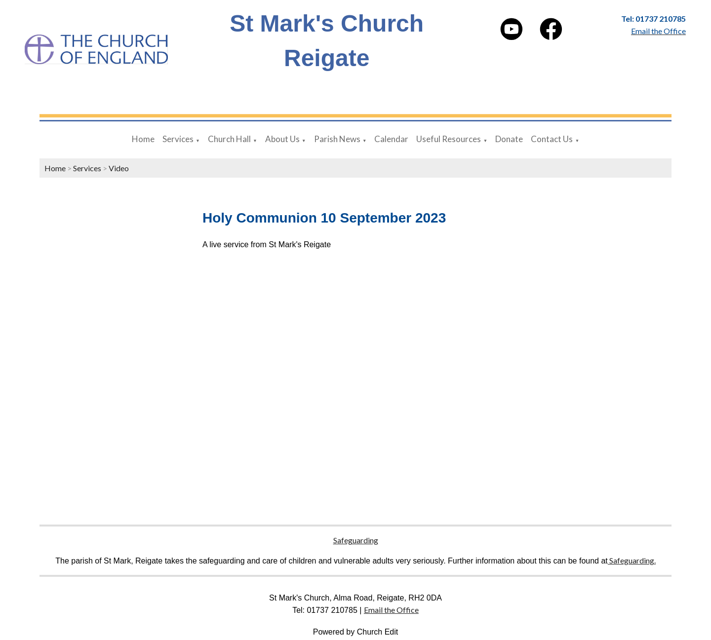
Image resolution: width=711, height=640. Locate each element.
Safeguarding (355, 540)
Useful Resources (448, 139)
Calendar (391, 139)
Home (143, 139)
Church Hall (229, 139)
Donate (509, 139)
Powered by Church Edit (355, 632)
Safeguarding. (632, 560)
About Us (282, 139)
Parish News (337, 139)
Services (178, 139)
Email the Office (391, 609)
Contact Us (552, 139)
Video (119, 168)
